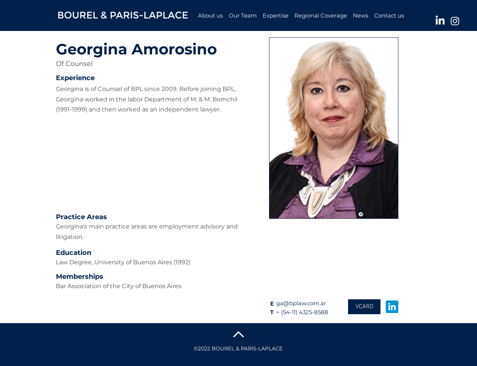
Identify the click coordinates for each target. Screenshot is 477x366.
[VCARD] (364, 306)
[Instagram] (455, 20)
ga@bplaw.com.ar (301, 303)
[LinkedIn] (440, 20)
